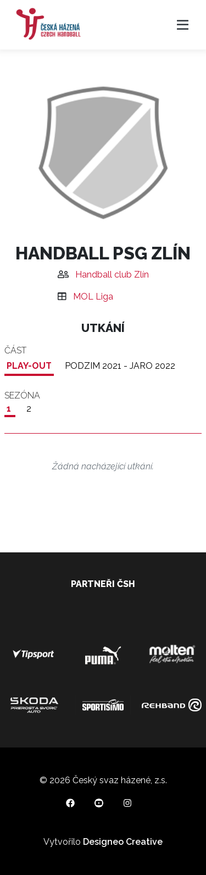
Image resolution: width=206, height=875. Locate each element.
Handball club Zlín (112, 274)
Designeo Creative (123, 842)
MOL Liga (93, 296)
